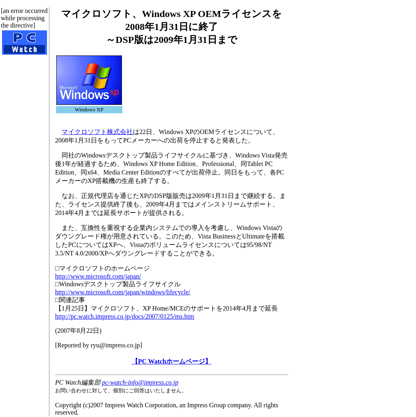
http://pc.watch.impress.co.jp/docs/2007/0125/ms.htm (124, 316)
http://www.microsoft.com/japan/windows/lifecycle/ (122, 292)
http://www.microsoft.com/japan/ (98, 276)
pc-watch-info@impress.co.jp (140, 382)
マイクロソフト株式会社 (97, 131)
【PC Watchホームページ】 (171, 361)
